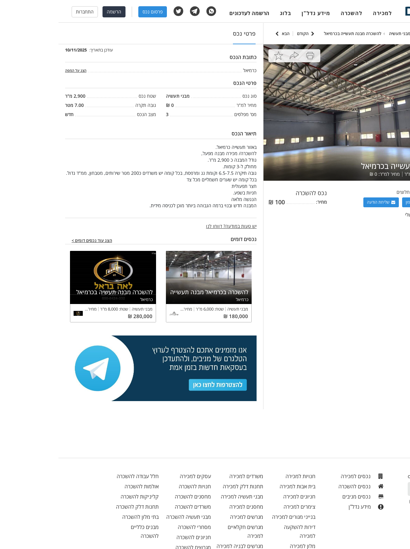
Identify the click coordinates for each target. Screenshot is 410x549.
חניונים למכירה (241, 496)
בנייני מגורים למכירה (235, 516)
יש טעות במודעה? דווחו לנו (173, 226)
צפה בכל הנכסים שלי (366, 215)
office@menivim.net (374, 476)
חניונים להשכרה (135, 537)
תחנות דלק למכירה (184, 486)
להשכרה (293, 13)
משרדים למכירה (188, 476)
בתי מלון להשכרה (82, 516)
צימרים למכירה (241, 506)
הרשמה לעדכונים (191, 13)
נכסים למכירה (304, 476)
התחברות (26, 12)
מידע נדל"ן (257, 13)
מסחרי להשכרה (135, 527)
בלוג (227, 13)
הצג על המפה (17, 70)
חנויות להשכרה (136, 486)
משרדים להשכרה (134, 506)
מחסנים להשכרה (134, 496)
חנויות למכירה (242, 476)
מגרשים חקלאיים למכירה (187, 531)
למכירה (323, 13)
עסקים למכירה (136, 476)
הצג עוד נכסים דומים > (33, 240)
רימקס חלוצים (351, 192)
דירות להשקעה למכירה (241, 531)
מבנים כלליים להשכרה (86, 531)
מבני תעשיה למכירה (183, 496)
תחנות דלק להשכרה (78, 506)
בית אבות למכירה (239, 486)
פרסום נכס (94, 12)
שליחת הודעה (322, 202)
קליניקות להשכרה (81, 496)
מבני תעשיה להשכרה (130, 516)
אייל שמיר (377, 192)
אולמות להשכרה (83, 486)
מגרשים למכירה (188, 516)
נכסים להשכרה (303, 486)
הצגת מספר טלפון (364, 202)
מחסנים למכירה (188, 506)
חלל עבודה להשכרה (79, 476)
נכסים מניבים (305, 496)
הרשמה (55, 12)
